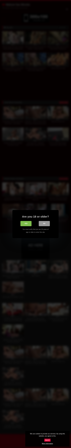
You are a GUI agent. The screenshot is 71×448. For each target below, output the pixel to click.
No (44, 223)
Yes (25, 223)
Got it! (47, 440)
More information (47, 443)
